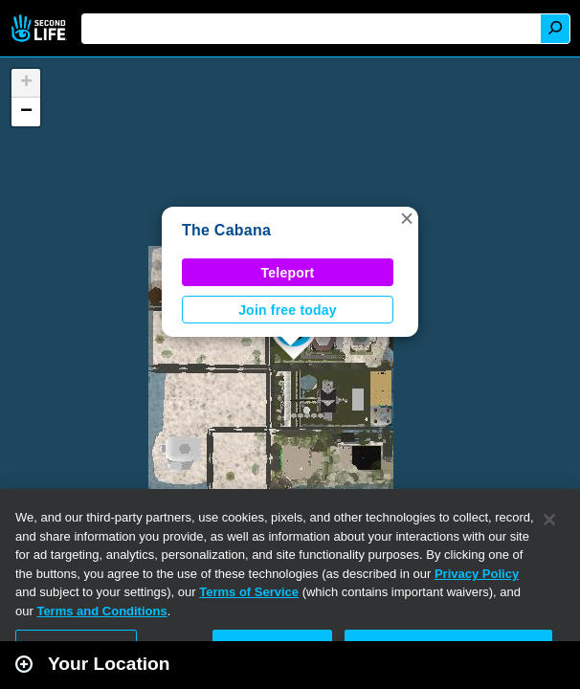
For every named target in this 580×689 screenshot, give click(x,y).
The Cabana (226, 230)
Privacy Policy (477, 574)
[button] (406, 218)
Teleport (288, 272)
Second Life (41, 28)
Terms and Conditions (101, 611)
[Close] (549, 520)
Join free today (287, 310)
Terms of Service (249, 592)
